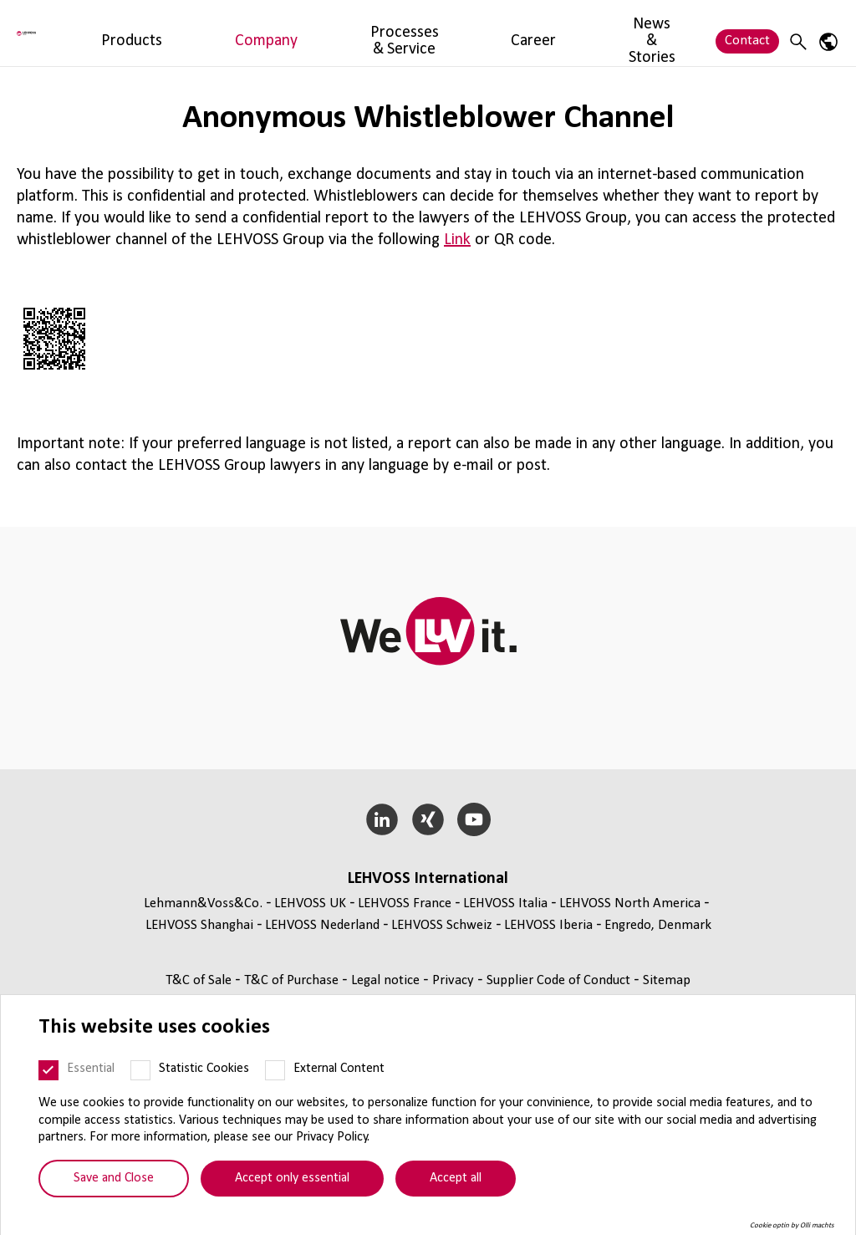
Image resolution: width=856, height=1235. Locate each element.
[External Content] (275, 1070)
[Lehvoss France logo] (79, 33)
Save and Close (114, 1178)
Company (276, 32)
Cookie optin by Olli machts (792, 1225)
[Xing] (428, 819)
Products (206, 32)
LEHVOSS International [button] (428, 878)
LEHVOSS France (404, 903)
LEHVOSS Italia (505, 903)
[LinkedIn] (382, 819)
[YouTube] (474, 819)
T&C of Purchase (293, 980)
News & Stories (556, 32)
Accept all (456, 1178)
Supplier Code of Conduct (560, 980)
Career (474, 32)
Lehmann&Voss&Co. (203, 903)
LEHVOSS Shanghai (199, 925)
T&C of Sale (200, 980)
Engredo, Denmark (657, 925)
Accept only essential (292, 1178)
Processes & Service (380, 32)
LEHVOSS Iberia (548, 925)
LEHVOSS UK (310, 903)
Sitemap (666, 980)
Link (457, 240)
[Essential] (48, 1070)
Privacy (454, 980)
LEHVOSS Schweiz (441, 925)
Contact (747, 32)
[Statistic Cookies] (140, 1070)
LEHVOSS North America (630, 903)
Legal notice (387, 980)
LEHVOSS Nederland (322, 925)
